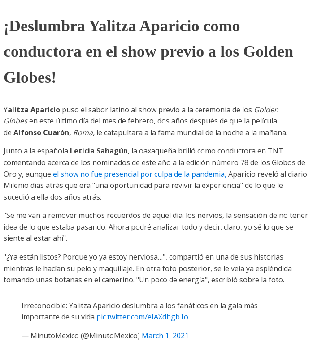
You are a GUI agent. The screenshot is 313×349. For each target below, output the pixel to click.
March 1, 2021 (165, 335)
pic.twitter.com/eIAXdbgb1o (142, 317)
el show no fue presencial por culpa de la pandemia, (140, 174)
